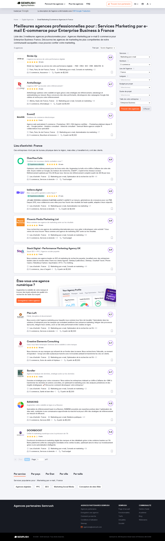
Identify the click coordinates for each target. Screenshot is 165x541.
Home (16, 19)
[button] (136, 4)
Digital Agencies (28, 19)
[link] (76, 4)
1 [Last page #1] (47, 459)
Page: (34, 459)
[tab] (20, 474)
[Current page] (40, 459)
